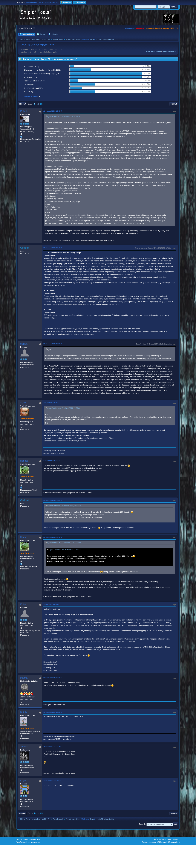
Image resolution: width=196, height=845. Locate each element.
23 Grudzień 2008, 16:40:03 (52, 537)
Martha (23, 678)
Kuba (23, 604)
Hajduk (23, 343)
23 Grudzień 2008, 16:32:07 (52, 461)
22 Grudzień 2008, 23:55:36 (52, 344)
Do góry (22, 813)
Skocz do (142, 824)
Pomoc (156, 839)
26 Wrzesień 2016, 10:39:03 (52, 746)
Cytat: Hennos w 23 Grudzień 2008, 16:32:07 (64, 506)
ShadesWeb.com (34, 842)
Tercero (24, 746)
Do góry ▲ (176, 839)
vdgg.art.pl (140, 28)
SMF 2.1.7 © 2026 (22, 839)
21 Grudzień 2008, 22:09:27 (52, 111)
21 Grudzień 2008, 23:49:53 (52, 248)
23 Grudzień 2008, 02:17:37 (52, 402)
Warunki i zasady (165, 839)
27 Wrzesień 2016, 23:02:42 (52, 780)
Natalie (23, 712)
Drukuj (174, 104)
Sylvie (92, 39)
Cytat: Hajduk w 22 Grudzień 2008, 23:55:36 (63, 408)
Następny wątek (170, 51)
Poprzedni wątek (153, 51)
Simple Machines (34, 839)
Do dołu (22, 104)
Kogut (23, 780)
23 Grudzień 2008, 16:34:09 (52, 500)
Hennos (24, 460)
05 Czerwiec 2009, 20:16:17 (52, 678)
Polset (23, 111)
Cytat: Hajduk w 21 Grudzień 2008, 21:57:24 (63, 117)
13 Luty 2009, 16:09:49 (51, 604)
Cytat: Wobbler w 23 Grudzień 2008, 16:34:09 (64, 543)
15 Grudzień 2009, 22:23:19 (52, 712)
